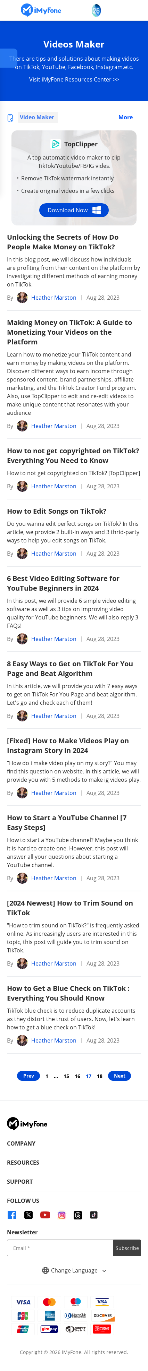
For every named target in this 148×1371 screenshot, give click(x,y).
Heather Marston (53, 297)
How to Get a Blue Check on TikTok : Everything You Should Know (68, 993)
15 (66, 1076)
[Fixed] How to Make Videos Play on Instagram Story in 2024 (68, 745)
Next (119, 1075)
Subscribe (127, 1248)
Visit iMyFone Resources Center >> (74, 79)
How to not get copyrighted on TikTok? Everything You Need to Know (73, 455)
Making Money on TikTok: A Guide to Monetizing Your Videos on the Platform (69, 332)
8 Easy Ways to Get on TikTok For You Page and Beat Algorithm (70, 668)
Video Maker (37, 117)
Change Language (74, 1270)
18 (99, 1076)
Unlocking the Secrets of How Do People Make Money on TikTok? (62, 241)
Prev (28, 1075)
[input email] (60, 1248)
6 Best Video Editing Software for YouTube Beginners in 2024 (63, 583)
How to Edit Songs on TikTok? (57, 511)
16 (77, 1076)
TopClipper (81, 144)
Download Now (74, 210)
